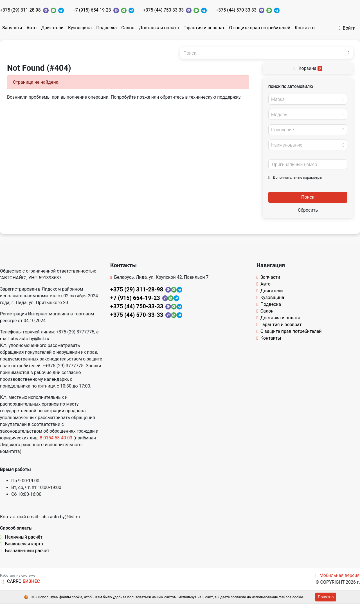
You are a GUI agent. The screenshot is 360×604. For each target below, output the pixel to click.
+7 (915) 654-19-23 (92, 10)
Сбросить (308, 210)
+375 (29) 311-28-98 (20, 10)
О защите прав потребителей (259, 27)
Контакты (305, 27)
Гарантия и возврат (204, 27)
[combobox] (308, 99)
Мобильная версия (338, 575)
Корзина (308, 68)
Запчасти (12, 27)
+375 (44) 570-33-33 (236, 10)
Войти (347, 28)
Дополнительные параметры (295, 177)
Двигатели (52, 27)
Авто (31, 27)
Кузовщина (80, 27)
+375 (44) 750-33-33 (163, 10)
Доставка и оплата (159, 27)
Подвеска (106, 27)
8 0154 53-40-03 (56, 438)
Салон (127, 27)
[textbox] (306, 99)
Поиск (307, 197)
